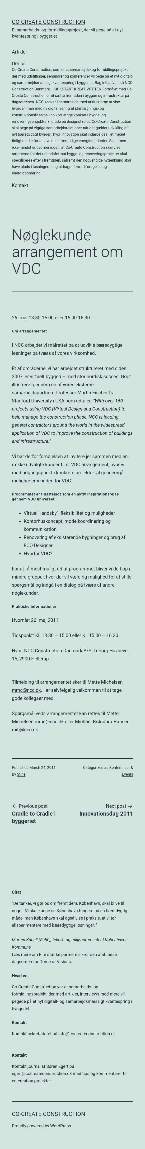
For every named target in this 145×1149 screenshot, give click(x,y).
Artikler (19, 52)
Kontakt (20, 185)
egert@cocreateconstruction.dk (42, 1073)
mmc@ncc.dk (26, 690)
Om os (72, 118)
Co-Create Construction (48, 22)
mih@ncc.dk (25, 730)
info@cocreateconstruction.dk (87, 1033)
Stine (21, 774)
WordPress (60, 1125)
